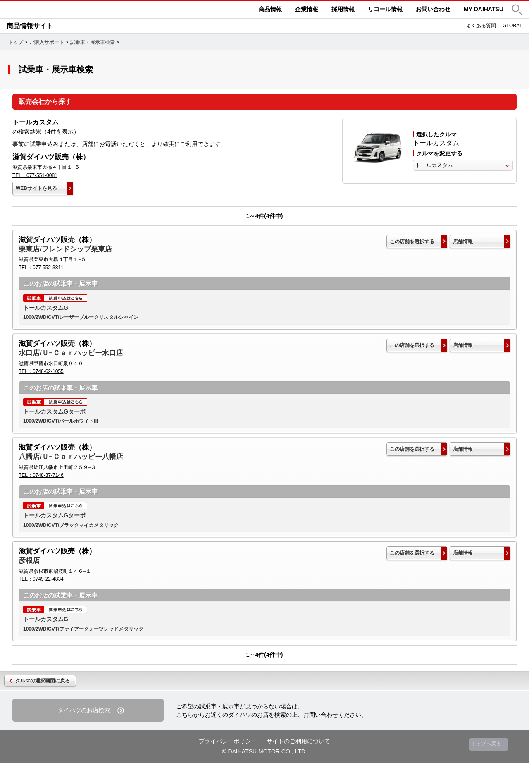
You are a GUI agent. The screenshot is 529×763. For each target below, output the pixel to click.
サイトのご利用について (298, 741)
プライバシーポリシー (228, 741)
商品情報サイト (30, 25)
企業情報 (306, 9)
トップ (15, 42)
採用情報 (343, 9)
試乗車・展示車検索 (92, 42)
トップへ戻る (486, 743)
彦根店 (29, 560)
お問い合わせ (433, 9)
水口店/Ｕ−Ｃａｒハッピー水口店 (71, 353)
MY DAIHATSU (483, 9)
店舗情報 (463, 241)
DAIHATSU (69, 9)
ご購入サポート (46, 42)
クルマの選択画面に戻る (42, 681)
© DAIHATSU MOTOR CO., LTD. (264, 751)
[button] (517, 9)
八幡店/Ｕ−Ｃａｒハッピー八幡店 (71, 457)
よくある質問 (481, 26)
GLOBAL (512, 26)
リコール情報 (385, 9)
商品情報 (270, 9)
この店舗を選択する (412, 241)
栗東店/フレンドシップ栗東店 (65, 249)
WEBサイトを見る (36, 188)
